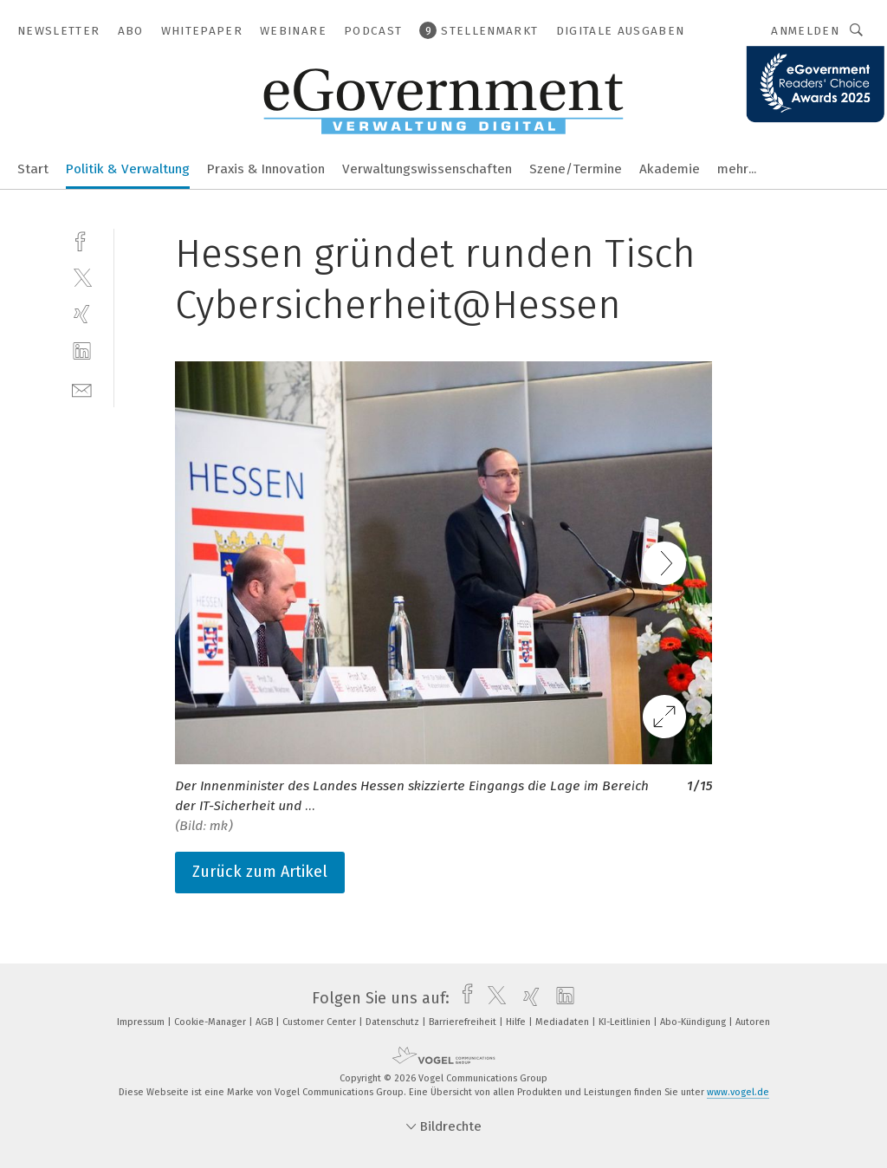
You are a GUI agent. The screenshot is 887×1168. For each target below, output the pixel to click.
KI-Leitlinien (626, 1022)
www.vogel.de (738, 1092)
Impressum (142, 1022)
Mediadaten (563, 1022)
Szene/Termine (575, 169)
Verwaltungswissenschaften (427, 169)
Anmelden (805, 30)
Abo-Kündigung (694, 1022)
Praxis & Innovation (266, 169)
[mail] (82, 388)
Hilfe (517, 1022)
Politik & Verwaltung (128, 169)
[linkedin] (82, 351)
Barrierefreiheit (464, 1022)
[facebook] (82, 239)
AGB (265, 1022)
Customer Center (320, 1022)
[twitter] (82, 277)
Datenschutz (394, 1022)
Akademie (669, 169)
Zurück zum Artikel (259, 871)
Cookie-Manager (211, 1022)
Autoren (752, 1022)
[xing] (82, 314)
